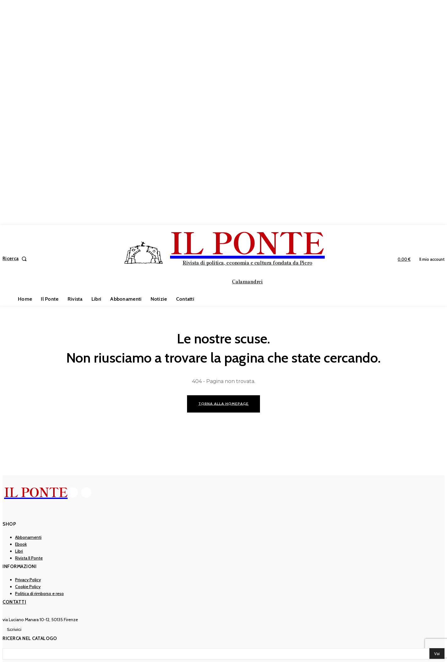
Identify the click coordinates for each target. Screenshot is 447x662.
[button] (16, 259)
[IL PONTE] (224, 258)
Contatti (14, 602)
